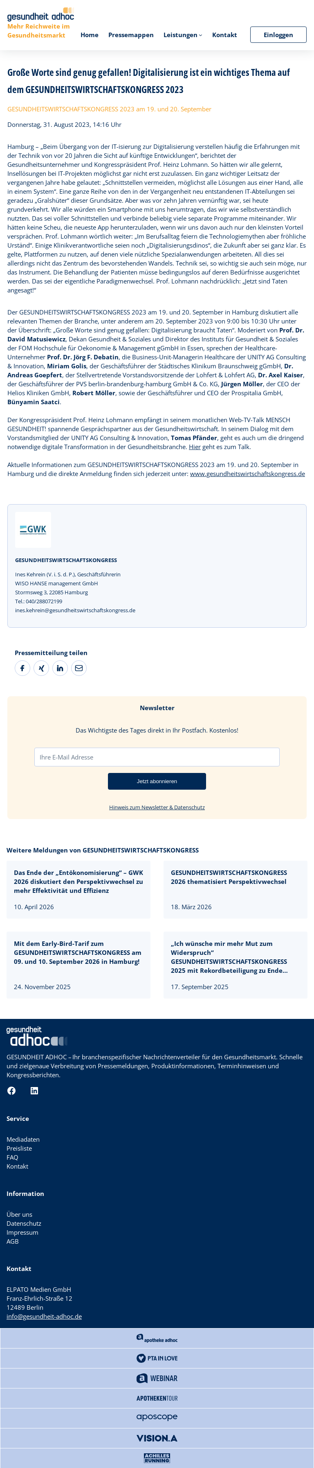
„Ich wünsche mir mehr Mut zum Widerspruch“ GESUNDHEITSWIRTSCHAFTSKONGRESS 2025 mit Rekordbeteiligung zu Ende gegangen (229, 957)
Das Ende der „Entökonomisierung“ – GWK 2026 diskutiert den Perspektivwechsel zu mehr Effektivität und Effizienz (78, 881)
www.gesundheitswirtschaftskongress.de (247, 473)
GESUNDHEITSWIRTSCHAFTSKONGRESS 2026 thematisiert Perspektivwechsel (229, 877)
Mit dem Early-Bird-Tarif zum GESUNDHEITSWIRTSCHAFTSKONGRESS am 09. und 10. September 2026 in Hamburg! (77, 952)
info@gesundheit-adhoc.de (44, 1316)
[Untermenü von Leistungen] (200, 35)
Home (90, 35)
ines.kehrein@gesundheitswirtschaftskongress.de (75, 610)
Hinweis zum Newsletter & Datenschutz (157, 807)
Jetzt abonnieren (157, 781)
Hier (195, 447)
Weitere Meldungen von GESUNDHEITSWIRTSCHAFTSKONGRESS (103, 850)
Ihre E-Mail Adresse (66, 757)
